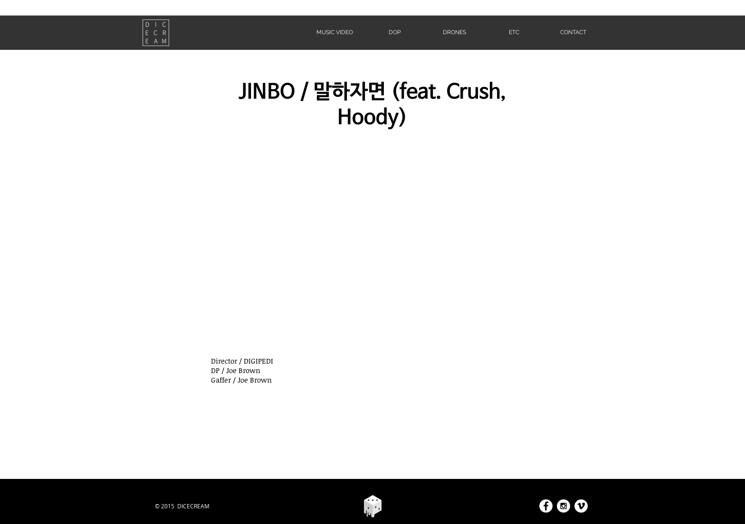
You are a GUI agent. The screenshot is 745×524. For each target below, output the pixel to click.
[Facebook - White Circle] (546, 506)
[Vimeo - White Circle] (581, 506)
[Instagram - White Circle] (563, 506)
